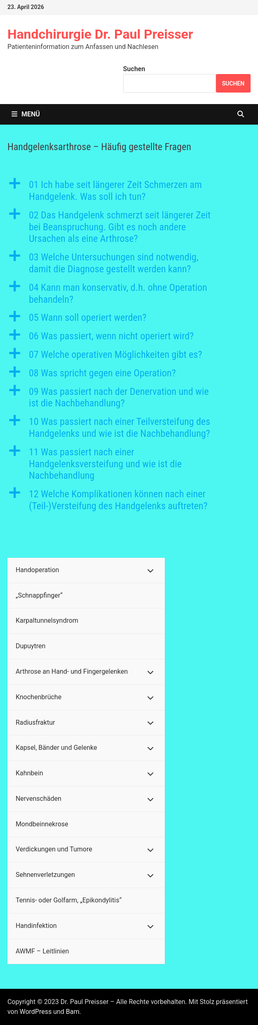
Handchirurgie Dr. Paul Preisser (100, 34)
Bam (73, 1012)
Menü (26, 114)
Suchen (134, 69)
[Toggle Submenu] (150, 570)
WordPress (35, 1012)
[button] (129, 191)
